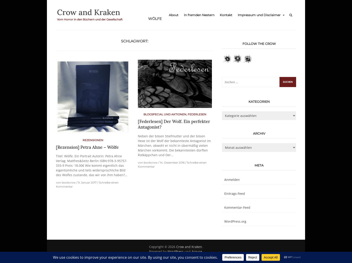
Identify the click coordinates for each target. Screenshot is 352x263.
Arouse (196, 251)
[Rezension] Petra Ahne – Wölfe (87, 147)
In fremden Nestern (199, 15)
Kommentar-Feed (237, 207)
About (173, 15)
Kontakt (226, 15)
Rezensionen (93, 140)
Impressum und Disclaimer (259, 15)
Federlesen (197, 114)
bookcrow (69, 182)
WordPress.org (235, 221)
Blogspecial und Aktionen (164, 114)
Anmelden (232, 180)
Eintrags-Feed (234, 193)
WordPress (175, 251)
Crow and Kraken (90, 12)
